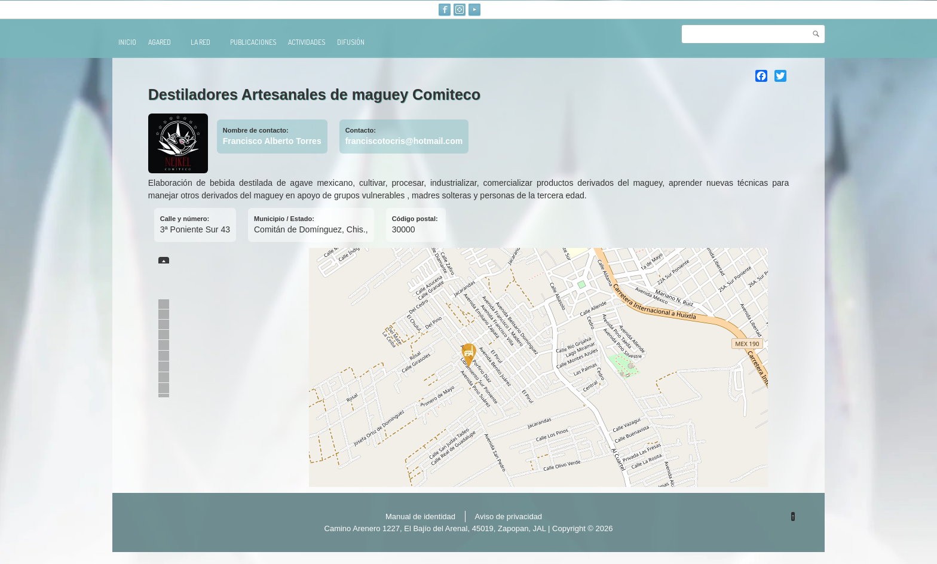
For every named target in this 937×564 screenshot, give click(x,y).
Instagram (460, 10)
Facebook (445, 10)
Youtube (474, 10)
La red (206, 42)
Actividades (306, 42)
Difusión (351, 42)
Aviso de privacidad (509, 516)
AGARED (164, 42)
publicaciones (253, 42)
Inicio (127, 42)
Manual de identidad (420, 516)
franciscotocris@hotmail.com (404, 141)
